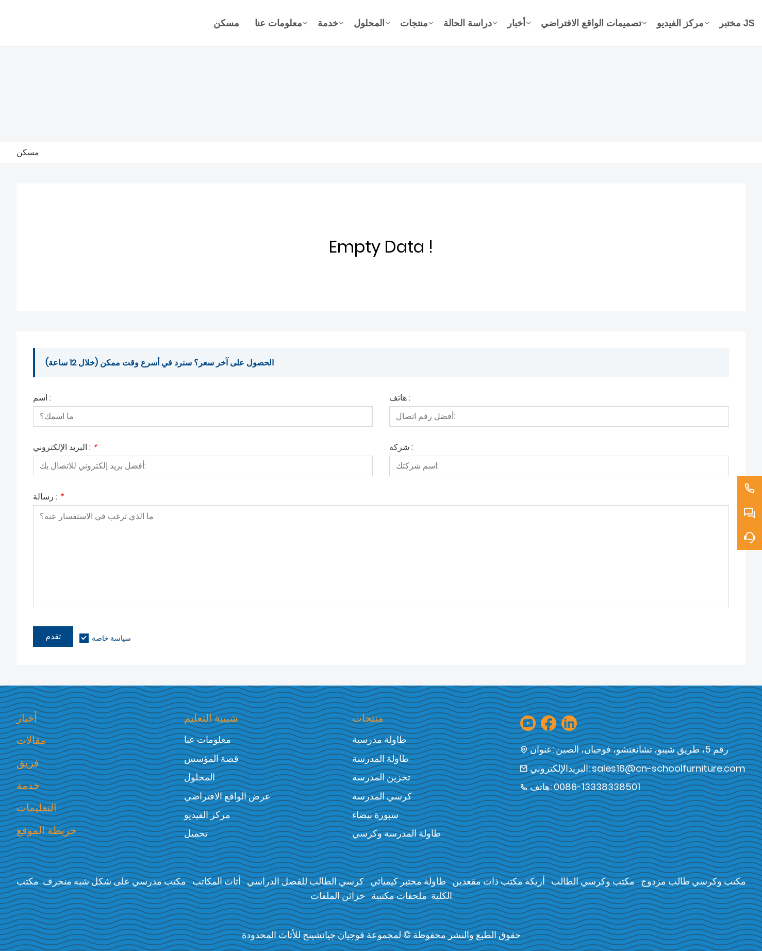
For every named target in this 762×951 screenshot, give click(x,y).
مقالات (31, 740)
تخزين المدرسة (381, 777)
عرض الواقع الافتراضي (227, 796)
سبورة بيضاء (375, 814)
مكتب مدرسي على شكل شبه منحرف (114, 881)
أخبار (26, 718)
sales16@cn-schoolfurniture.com (669, 768)
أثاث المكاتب (216, 881)
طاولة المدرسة (380, 758)
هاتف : (399, 399)
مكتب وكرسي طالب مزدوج (693, 881)
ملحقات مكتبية (399, 895)
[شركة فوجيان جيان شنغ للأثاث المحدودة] (111, 23)
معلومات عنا (207, 739)
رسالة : (48, 498)
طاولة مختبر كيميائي (408, 881)
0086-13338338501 (597, 786)
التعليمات (36, 807)
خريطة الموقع (46, 830)
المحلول (199, 777)
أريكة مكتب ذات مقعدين (498, 881)
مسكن (27, 152)
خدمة (28, 785)
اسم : (42, 399)
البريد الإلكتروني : (65, 448)
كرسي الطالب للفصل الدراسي (305, 881)
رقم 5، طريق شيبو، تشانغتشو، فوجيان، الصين (642, 749)
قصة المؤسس (211, 758)
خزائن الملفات (337, 895)
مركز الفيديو (207, 814)
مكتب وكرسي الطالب (593, 881)
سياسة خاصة (111, 638)
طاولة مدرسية (379, 739)
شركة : (401, 448)
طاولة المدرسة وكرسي (396, 833)
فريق (27, 763)
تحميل (196, 833)
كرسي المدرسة (382, 796)
